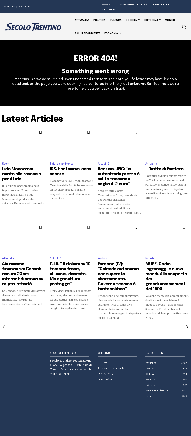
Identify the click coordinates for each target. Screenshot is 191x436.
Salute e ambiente (62, 165)
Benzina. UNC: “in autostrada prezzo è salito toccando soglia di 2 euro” (119, 174)
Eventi (149, 252)
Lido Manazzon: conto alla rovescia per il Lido (21, 172)
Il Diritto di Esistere (159, 170)
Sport (5, 165)
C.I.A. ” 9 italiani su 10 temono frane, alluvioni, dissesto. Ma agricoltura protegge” (71, 260)
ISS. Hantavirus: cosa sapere (70, 170)
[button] (184, 27)
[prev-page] (5, 305)
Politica (102, 252)
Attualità (103, 165)
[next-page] (185, 305)
